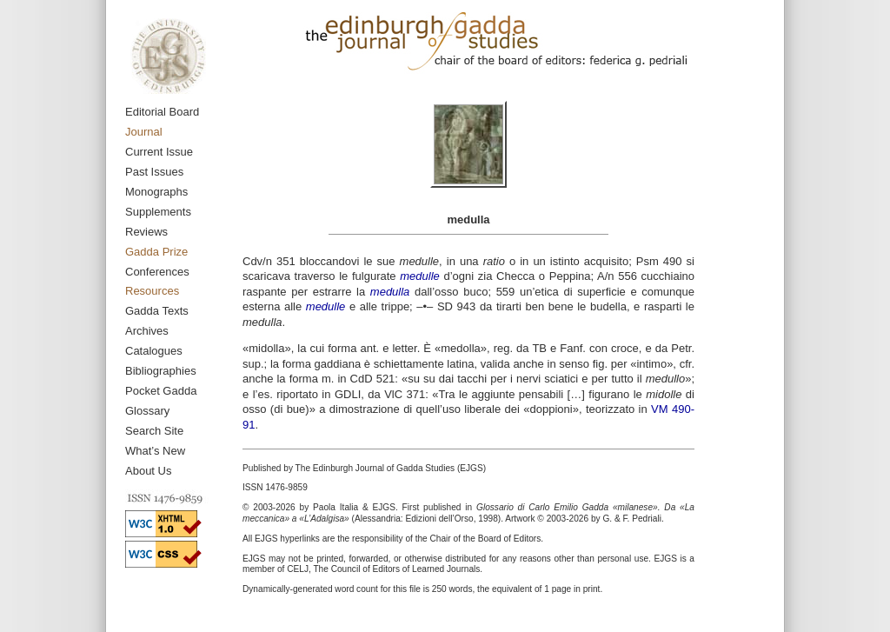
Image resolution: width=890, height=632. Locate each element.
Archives (147, 330)
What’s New (155, 450)
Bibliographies (160, 370)
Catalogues (154, 350)
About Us (148, 470)
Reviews (146, 231)
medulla (390, 291)
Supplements (158, 211)
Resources (152, 290)
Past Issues (154, 171)
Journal (144, 131)
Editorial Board (162, 111)
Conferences (157, 271)
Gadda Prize (156, 251)
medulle (420, 276)
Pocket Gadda (160, 390)
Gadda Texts (157, 310)
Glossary (147, 410)
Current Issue (159, 151)
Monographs (156, 191)
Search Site (154, 430)
